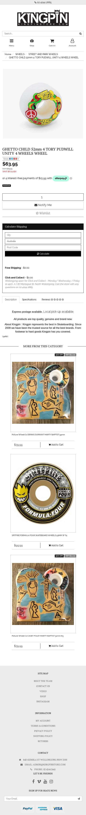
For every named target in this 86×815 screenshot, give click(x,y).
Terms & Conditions (43, 725)
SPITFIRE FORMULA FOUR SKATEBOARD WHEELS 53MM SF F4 (39, 535)
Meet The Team (43, 680)
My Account (43, 720)
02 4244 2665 (43, 2)
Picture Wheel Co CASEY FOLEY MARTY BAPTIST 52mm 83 (37, 636)
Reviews (53, 299)
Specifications (29, 299)
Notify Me (43, 205)
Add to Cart (56, 444)
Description (11, 299)
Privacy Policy (43, 730)
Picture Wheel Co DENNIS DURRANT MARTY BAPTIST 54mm (38, 435)
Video (43, 691)
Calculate (43, 253)
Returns (43, 741)
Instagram (43, 701)
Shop (43, 696)
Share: (11, 159)
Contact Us (43, 686)
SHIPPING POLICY (43, 736)
